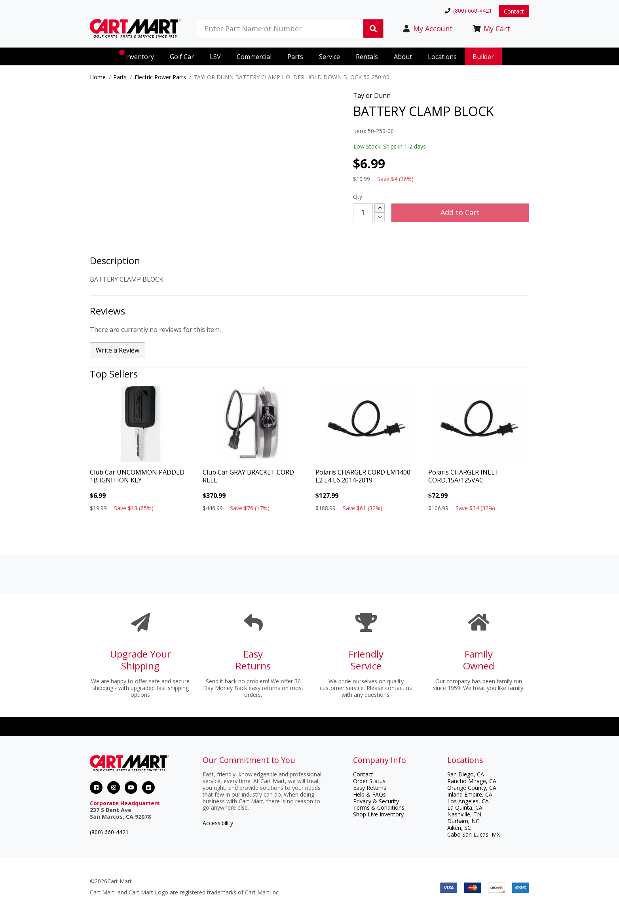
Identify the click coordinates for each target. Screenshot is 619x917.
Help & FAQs (369, 794)
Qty (357, 196)
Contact (514, 11)
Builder (483, 56)
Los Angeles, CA (468, 801)
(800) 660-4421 (109, 832)
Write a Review (117, 350)
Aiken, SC (459, 827)
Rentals (367, 56)
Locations (442, 56)
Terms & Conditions (378, 807)
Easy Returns (369, 787)
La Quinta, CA (464, 807)
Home (98, 77)
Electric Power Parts (160, 77)
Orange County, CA (471, 787)
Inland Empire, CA (469, 794)
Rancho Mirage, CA (471, 781)
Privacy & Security (376, 801)
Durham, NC (463, 821)
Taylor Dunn (372, 95)
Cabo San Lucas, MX (473, 834)
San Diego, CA (465, 774)
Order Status (369, 781)
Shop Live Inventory (378, 814)
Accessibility (218, 823)
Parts (120, 77)
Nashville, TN (464, 814)
